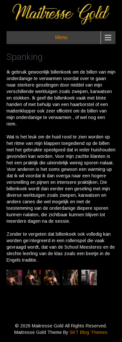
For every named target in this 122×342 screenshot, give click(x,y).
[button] (14, 277)
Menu (61, 37)
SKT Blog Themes (89, 332)
